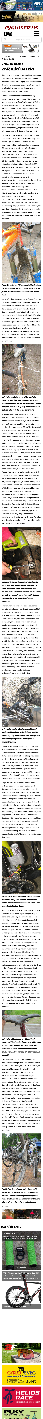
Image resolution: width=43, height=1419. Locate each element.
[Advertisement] (16, 1325)
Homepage (6, 56)
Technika (32, 56)
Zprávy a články (20, 56)
